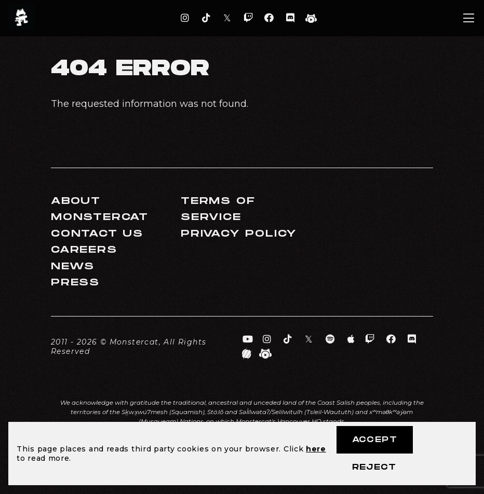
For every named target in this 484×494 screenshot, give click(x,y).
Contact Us (97, 233)
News (73, 266)
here (316, 449)
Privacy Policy (239, 233)
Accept (374, 439)
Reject (374, 467)
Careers (84, 249)
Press (75, 282)
